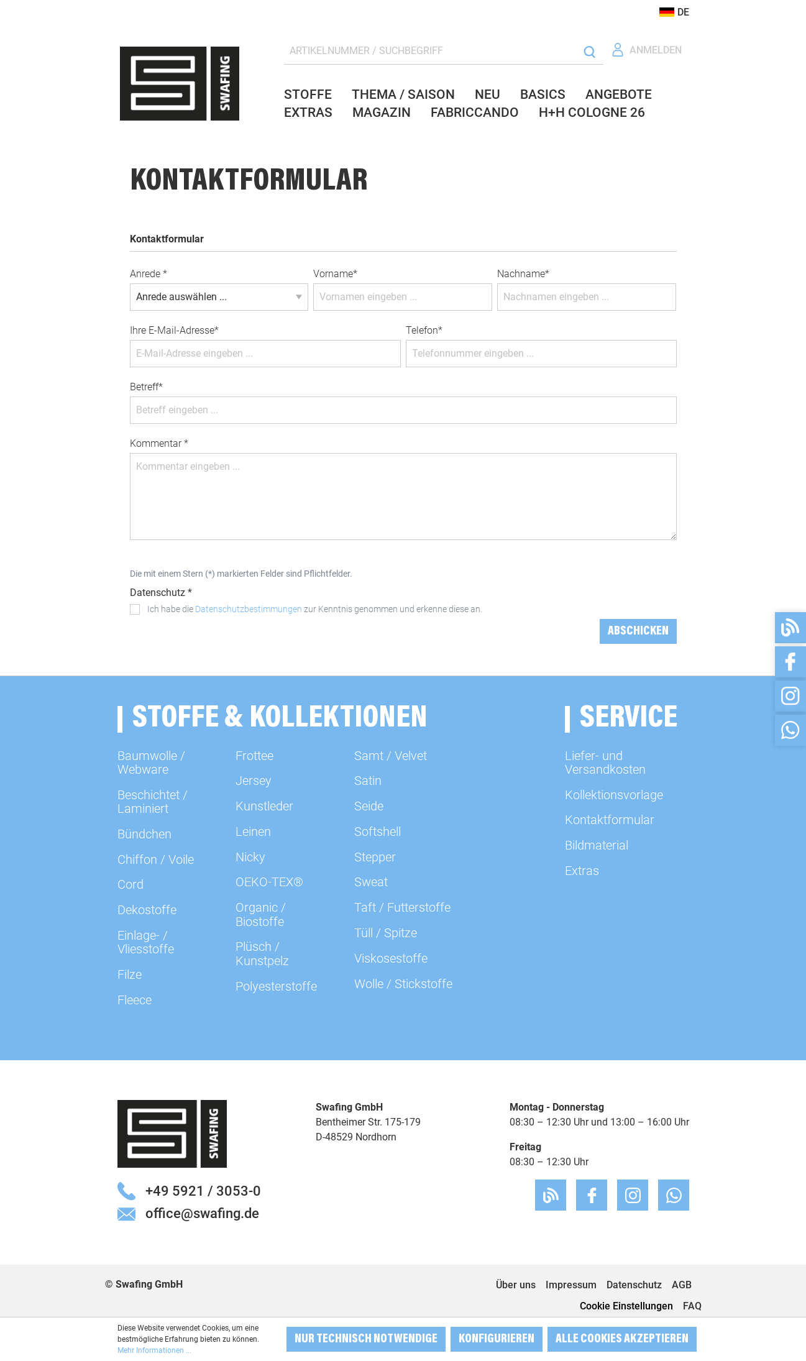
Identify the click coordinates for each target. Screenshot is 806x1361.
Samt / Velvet (390, 755)
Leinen (253, 831)
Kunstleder (264, 806)
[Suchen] (589, 51)
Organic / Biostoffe (261, 914)
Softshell (377, 831)
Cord (130, 884)
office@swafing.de (202, 1213)
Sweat (371, 881)
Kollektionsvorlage (614, 794)
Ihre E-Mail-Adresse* (174, 330)
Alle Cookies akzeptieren (622, 1339)
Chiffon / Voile (155, 859)
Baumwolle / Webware (151, 762)
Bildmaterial (596, 845)
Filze (129, 974)
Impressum (571, 1285)
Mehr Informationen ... (154, 1350)
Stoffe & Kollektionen (280, 719)
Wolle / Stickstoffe (403, 983)
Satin (368, 780)
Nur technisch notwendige (366, 1339)
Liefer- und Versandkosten (605, 762)
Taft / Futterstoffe (402, 907)
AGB (682, 1285)
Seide (368, 806)
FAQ (692, 1306)
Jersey (254, 780)
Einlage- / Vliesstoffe (145, 942)
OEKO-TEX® (269, 881)
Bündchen (144, 834)
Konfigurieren (496, 1339)
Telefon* (424, 330)
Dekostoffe (146, 909)
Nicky (250, 857)
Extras (582, 870)
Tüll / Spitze (385, 932)
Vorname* (335, 274)
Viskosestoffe (391, 958)
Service (628, 719)
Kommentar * (159, 443)
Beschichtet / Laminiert (152, 801)
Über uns (516, 1285)
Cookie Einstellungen (626, 1306)
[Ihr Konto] (646, 50)
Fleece (134, 999)
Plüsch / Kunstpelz (262, 953)
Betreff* (146, 387)
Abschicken (638, 631)
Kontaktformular (609, 819)
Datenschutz (634, 1285)
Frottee (254, 755)
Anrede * (148, 274)
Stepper (375, 857)
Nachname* (523, 274)
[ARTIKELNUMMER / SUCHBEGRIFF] (430, 51)
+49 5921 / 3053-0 (203, 1191)
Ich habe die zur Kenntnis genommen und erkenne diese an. (314, 609)
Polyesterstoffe (276, 986)
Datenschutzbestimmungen (248, 609)
